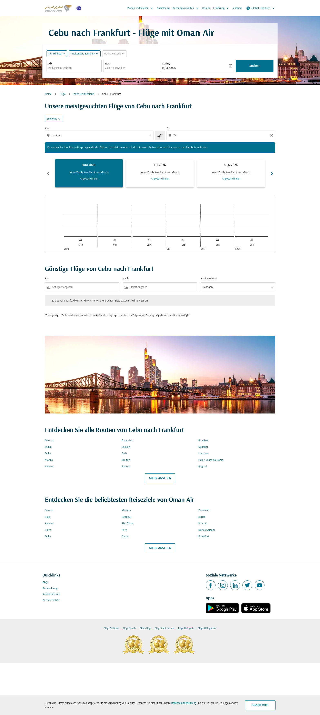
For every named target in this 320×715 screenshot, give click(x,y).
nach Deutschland (84, 94)
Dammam (203, 510)
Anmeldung (163, 8)
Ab (50, 63)
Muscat (49, 440)
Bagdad (202, 466)
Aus (47, 128)
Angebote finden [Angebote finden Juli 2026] (160, 178)
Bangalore (127, 440)
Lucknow (203, 453)
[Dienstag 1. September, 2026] (183, 236)
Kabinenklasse (209, 278)
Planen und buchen (141, 8)
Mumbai (203, 447)
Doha (48, 453)
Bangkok (203, 440)
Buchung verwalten (186, 8)
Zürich (202, 517)
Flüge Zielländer (111, 628)
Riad (47, 517)
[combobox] (74, 68)
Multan (126, 460)
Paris (124, 530)
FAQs (45, 582)
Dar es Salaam (206, 530)
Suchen (254, 66)
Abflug (166, 63)
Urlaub (206, 8)
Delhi (124, 453)
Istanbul (126, 517)
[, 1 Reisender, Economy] (83, 54)
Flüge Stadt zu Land (164, 628)
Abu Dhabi (127, 523)
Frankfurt (203, 536)
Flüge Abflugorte (186, 628)
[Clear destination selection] (272, 135)
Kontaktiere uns (51, 594)
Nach (108, 63)
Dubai (48, 447)
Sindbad (237, 8)
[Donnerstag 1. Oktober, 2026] (217, 236)
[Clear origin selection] (150, 135)
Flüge (63, 94)
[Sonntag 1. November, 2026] (251, 236)
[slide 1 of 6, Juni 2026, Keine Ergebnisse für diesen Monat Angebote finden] (89, 173)
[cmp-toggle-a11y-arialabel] (160, 135)
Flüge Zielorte (129, 628)
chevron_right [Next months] (272, 173)
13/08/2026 (169, 68)
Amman (49, 466)
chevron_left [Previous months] (48, 173)
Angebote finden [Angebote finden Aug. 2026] (231, 178)
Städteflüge (145, 628)
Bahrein (126, 466)
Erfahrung (222, 8)
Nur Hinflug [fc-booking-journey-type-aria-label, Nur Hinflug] (54, 53)
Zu (168, 128)
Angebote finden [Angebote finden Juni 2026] (89, 178)
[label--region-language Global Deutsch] (261, 8)
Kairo (48, 530)
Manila (49, 460)
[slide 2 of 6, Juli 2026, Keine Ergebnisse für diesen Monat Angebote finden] (160, 173)
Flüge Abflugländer (207, 628)
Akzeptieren (260, 705)
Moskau (126, 510)
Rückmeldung (49, 588)
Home (48, 94)
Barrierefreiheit (51, 600)
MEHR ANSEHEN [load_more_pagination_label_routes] (160, 478)
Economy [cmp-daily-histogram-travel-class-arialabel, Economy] (52, 118)
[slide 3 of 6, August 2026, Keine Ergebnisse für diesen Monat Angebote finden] (231, 173)
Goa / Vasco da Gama (210, 460)
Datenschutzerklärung (183, 703)
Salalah (126, 447)
